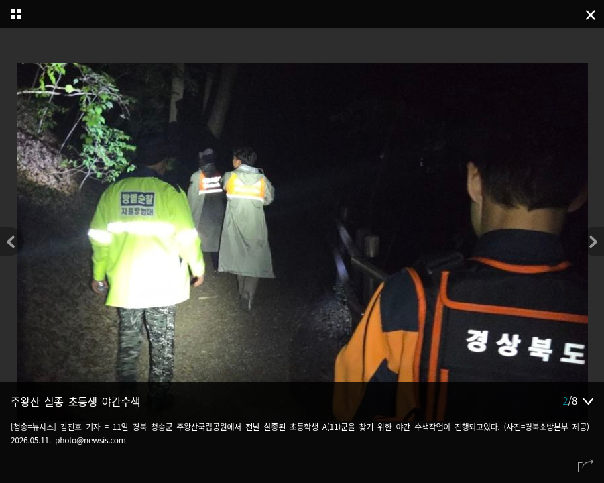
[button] (592, 241)
